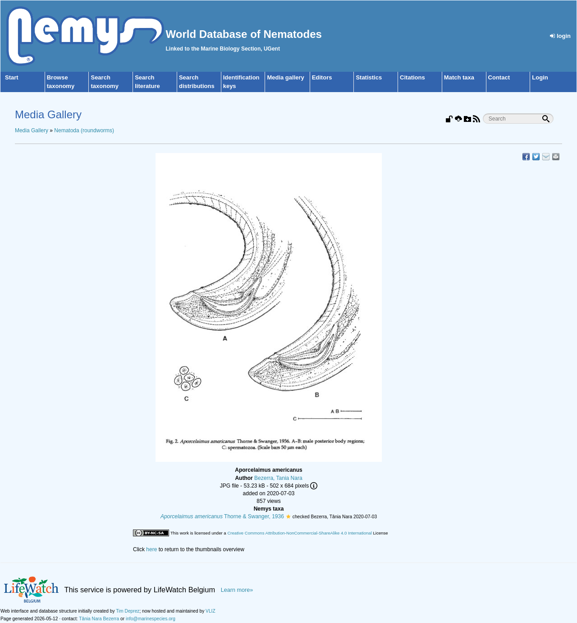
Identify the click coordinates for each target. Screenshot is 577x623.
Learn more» (237, 590)
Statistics (369, 77)
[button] (288, 516)
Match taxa (459, 77)
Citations (412, 77)
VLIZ (210, 611)
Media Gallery (31, 130)
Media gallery (285, 77)
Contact (499, 77)
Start (11, 77)
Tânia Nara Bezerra (99, 618)
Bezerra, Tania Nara (278, 478)
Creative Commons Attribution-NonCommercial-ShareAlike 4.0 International (299, 532)
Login (540, 77)
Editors (322, 77)
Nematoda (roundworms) (84, 130)
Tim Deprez (127, 611)
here (151, 549)
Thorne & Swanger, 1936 (222, 516)
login (560, 36)
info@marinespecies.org (150, 618)
